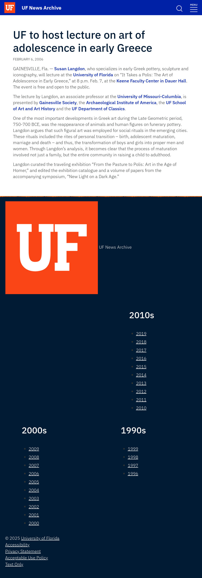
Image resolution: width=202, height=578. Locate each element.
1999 (133, 449)
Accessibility (17, 545)
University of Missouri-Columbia (149, 96)
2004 (34, 490)
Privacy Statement (23, 551)
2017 (141, 350)
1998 (133, 457)
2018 (141, 342)
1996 (133, 473)
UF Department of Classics (98, 109)
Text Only (14, 564)
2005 (34, 482)
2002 (34, 507)
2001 (34, 515)
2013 (141, 383)
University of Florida (93, 75)
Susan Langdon (69, 69)
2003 (34, 498)
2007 (34, 465)
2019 (141, 333)
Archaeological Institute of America (121, 102)
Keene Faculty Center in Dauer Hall (151, 81)
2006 (34, 473)
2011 (141, 400)
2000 (34, 523)
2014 (141, 375)
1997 (133, 465)
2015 (141, 367)
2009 (34, 449)
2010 (141, 408)
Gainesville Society (58, 102)
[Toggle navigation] (194, 7)
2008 (34, 457)
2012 (141, 391)
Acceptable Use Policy (26, 558)
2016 (141, 358)
